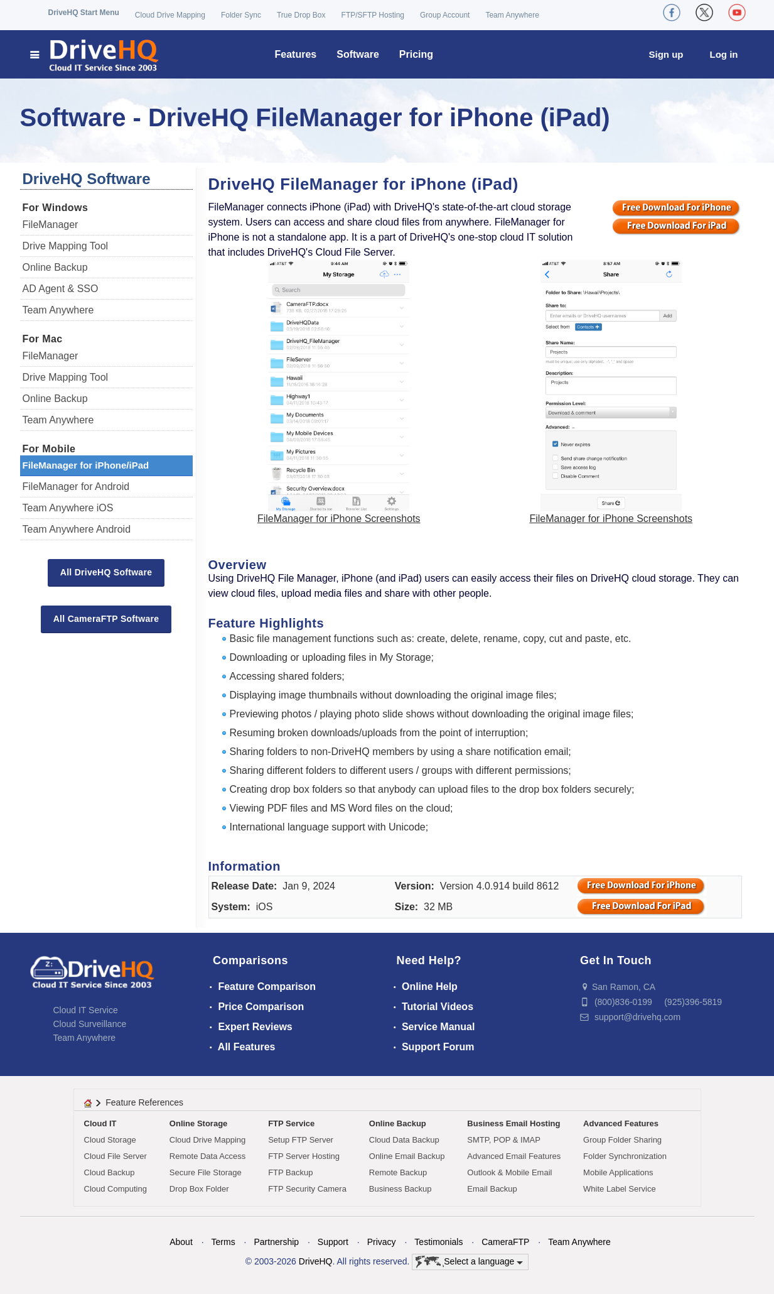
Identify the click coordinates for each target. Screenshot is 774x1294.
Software (357, 54)
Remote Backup (398, 1172)
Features (296, 54)
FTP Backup (290, 1172)
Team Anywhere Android (77, 529)
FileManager (50, 224)
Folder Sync (241, 15)
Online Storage (198, 1123)
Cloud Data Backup (404, 1139)
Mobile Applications (618, 1172)
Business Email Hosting (513, 1123)
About (181, 1242)
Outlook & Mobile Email (509, 1172)
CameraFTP (505, 1242)
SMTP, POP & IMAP (503, 1139)
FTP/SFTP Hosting (372, 15)
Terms (223, 1242)
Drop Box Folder (199, 1188)
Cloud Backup (109, 1172)
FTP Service (291, 1123)
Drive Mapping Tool (66, 246)
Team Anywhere (512, 15)
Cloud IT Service (85, 1010)
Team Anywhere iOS (68, 508)
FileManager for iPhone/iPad (86, 465)
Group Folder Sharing (622, 1139)
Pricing (416, 54)
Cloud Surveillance (90, 1024)
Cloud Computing (115, 1188)
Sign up (666, 54)
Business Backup (400, 1188)
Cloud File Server (115, 1156)
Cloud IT (100, 1123)
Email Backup (492, 1188)
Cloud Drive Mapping (170, 15)
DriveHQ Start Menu (83, 12)
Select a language (469, 1262)
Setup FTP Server (300, 1139)
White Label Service (619, 1188)
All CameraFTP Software (106, 619)
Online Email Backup (407, 1156)
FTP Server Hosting (304, 1156)
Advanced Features (620, 1123)
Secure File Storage (205, 1172)
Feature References (144, 1102)
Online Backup (55, 267)
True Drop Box (301, 15)
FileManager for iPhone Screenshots (339, 518)
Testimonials (438, 1242)
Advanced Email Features (514, 1156)
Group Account (445, 15)
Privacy (381, 1242)
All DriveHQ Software (106, 572)
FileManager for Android (76, 486)
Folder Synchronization (625, 1156)
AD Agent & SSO (61, 288)
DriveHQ (316, 1261)
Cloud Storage (110, 1139)
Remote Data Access (207, 1156)
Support (333, 1242)
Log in (724, 54)
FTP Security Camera (307, 1188)
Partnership (276, 1242)
